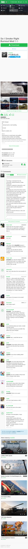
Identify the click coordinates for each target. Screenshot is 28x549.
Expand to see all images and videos (14, 110)
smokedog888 (9, 381)
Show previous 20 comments (14, 221)
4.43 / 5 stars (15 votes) (5, 118)
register (19, 431)
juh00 (7, 324)
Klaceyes (8, 243)
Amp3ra (8, 335)
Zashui (8, 295)
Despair (8, 276)
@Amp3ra (8, 344)
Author (12, 174)
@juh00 (8, 337)
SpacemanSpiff (10, 309)
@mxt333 (17, 245)
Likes (13, 115)
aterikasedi (9, 236)
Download (14, 45)
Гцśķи (7, 398)
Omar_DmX (9, 225)
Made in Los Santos (5, 546)
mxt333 (10, 53)
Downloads (6, 115)
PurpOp (8, 391)
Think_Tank (9, 258)
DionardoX (9, 302)
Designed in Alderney (5, 545)
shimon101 (9, 269)
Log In (13, 431)
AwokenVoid (9, 412)
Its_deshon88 (9, 405)
